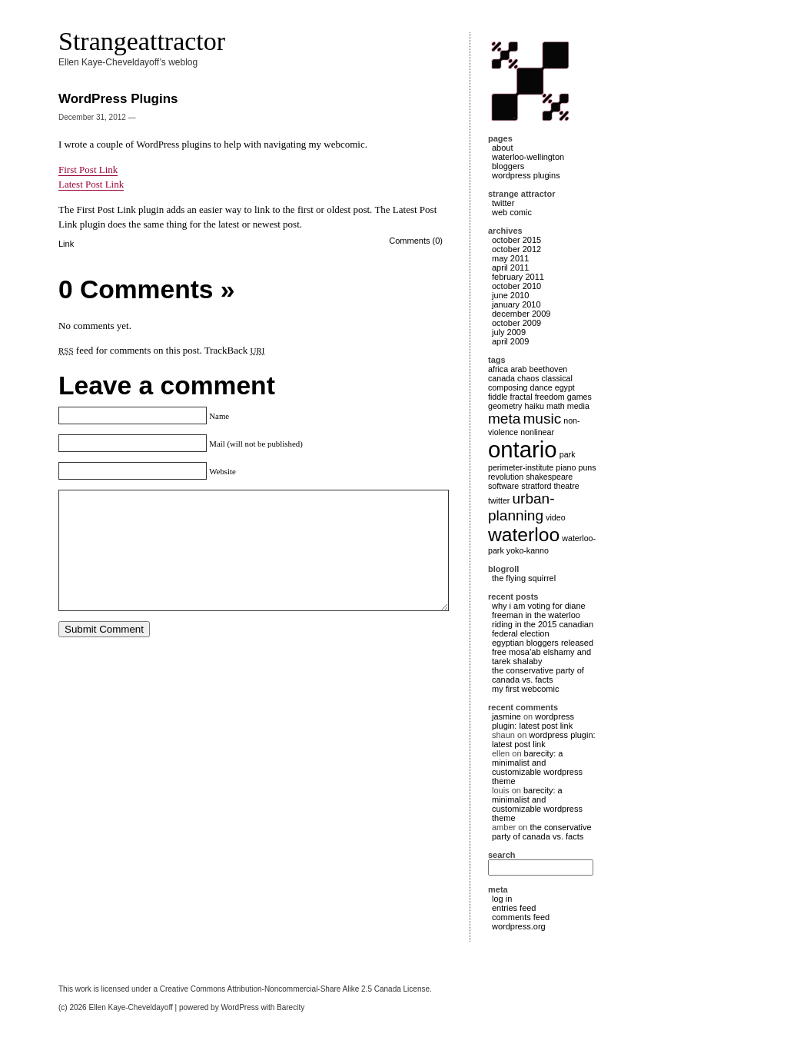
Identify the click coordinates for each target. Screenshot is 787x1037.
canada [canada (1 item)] (501, 378)
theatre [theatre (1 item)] (566, 485)
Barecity (290, 1007)
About (502, 147)
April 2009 (510, 341)
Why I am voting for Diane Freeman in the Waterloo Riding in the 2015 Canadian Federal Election (542, 619)
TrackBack (234, 350)
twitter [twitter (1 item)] (499, 500)
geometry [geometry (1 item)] (505, 405)
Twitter (503, 203)
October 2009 (516, 322)
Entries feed (514, 907)
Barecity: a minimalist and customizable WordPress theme (537, 767)
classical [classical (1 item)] (557, 378)
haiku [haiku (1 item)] (533, 405)
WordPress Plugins (526, 175)
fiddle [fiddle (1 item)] (497, 396)
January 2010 (516, 304)
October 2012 (516, 249)
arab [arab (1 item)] (518, 369)
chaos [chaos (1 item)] (528, 378)
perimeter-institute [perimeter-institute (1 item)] (520, 467)
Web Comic (512, 212)
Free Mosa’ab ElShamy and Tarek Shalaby (541, 656)
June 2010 (510, 295)
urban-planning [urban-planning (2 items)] (521, 506)
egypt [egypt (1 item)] (565, 387)
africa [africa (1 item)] (498, 369)
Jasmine (506, 716)
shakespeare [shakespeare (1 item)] (549, 476)
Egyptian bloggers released (542, 642)
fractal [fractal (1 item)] (521, 396)
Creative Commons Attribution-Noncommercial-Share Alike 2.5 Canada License (295, 989)
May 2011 (510, 258)
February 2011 (518, 276)
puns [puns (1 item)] (587, 467)
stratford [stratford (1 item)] (536, 485)
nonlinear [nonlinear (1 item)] (537, 432)
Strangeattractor (141, 41)
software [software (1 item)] (503, 485)
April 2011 (510, 267)
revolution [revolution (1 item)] (505, 476)
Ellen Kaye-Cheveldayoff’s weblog (128, 62)
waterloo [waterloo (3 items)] (524, 534)
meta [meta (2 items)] (504, 418)
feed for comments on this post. (130, 350)
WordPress (239, 1007)
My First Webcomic (525, 688)
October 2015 (516, 239)
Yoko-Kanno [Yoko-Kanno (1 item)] (527, 550)
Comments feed (521, 917)
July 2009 (509, 332)
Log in (502, 898)
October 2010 (516, 286)
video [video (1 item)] (555, 517)
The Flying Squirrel (524, 578)
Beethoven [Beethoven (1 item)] (549, 369)
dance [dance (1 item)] (541, 387)
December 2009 (521, 313)
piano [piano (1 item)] (566, 467)
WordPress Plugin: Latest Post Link (533, 721)
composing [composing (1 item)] (508, 387)
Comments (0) (416, 240)
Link (66, 243)
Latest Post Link (91, 184)
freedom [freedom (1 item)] (550, 396)
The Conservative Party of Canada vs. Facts (538, 675)
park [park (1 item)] (568, 454)
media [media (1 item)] (578, 405)
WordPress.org (519, 926)
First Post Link (88, 169)
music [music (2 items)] (542, 418)
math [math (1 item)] (555, 405)
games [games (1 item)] (579, 396)
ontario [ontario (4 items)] (522, 449)
